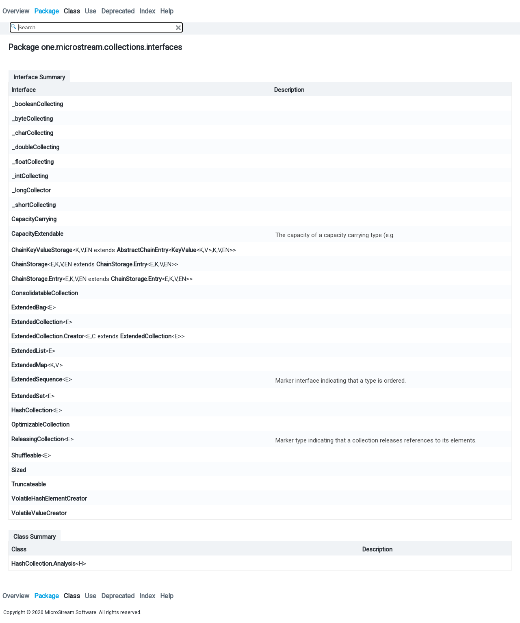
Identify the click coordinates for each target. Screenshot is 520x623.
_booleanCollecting (37, 104)
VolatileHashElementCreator (49, 498)
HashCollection (31, 410)
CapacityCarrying (33, 219)
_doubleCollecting (35, 147)
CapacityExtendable (37, 233)
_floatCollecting (32, 162)
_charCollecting (32, 133)
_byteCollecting (32, 118)
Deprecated (117, 11)
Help (166, 11)
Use (90, 11)
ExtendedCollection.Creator (47, 336)
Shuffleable (26, 455)
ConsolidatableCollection (44, 293)
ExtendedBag (28, 307)
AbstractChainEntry (142, 250)
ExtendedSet (28, 396)
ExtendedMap (29, 365)
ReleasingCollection (37, 439)
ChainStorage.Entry (121, 264)
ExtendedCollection (37, 322)
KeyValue (183, 250)
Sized (18, 470)
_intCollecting (29, 176)
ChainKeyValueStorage (41, 250)
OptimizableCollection (40, 424)
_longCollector (31, 190)
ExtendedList (28, 351)
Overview (15, 11)
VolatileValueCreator (39, 513)
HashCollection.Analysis (43, 563)
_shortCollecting (33, 205)
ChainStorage (29, 264)
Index (147, 11)
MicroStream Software (70, 612)
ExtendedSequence (36, 379)
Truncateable (28, 484)
